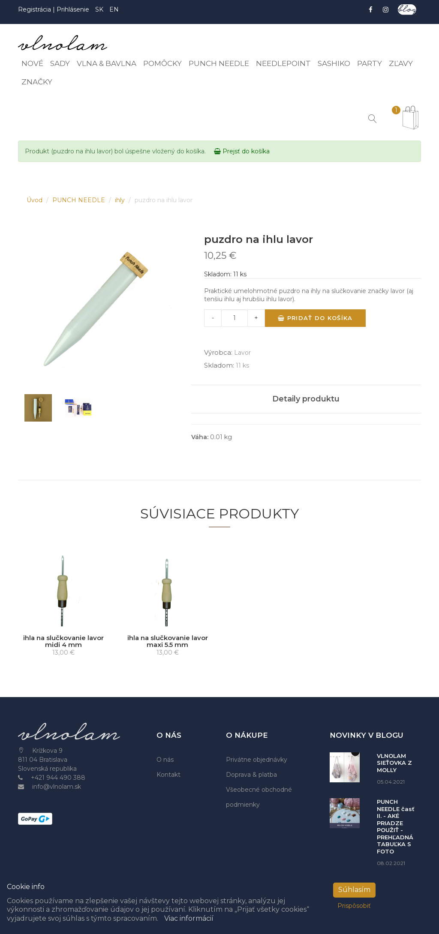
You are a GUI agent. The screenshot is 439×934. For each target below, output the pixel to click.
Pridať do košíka (315, 317)
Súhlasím (354, 890)
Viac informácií (188, 918)
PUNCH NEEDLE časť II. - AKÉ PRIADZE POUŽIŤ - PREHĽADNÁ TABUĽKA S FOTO (396, 826)
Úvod (35, 200)
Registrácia (35, 9)
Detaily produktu (306, 399)
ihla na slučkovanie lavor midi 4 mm (63, 641)
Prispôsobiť (354, 906)
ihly (120, 200)
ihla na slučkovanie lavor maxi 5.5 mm (167, 641)
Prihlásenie (73, 9)
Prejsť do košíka (242, 151)
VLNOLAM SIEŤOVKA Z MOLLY (394, 762)
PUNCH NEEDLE (79, 200)
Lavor (242, 352)
